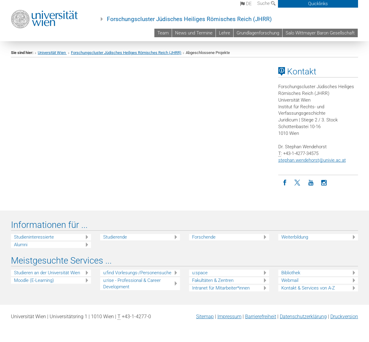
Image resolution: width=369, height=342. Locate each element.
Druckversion (344, 316)
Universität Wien (52, 52)
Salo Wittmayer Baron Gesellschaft (320, 33)
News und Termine (194, 33)
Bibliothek (290, 272)
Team (163, 33)
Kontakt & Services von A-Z (308, 288)
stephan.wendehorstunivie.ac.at (312, 160)
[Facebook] (284, 182)
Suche (266, 3)
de (246, 3)
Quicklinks (318, 3)
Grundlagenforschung (258, 33)
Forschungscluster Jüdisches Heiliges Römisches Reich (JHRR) (189, 19)
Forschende (204, 237)
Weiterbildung (294, 237)
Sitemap (205, 316)
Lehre (224, 33)
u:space (200, 272)
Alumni (20, 244)
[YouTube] (311, 182)
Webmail (289, 280)
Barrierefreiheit (260, 316)
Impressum (229, 316)
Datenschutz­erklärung (303, 316)
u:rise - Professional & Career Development (132, 284)
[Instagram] (324, 182)
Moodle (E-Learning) (34, 280)
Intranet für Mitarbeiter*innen (221, 288)
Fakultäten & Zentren (213, 280)
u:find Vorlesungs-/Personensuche (137, 272)
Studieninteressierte (34, 237)
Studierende (115, 237)
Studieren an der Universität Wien (47, 272)
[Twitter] (297, 182)
